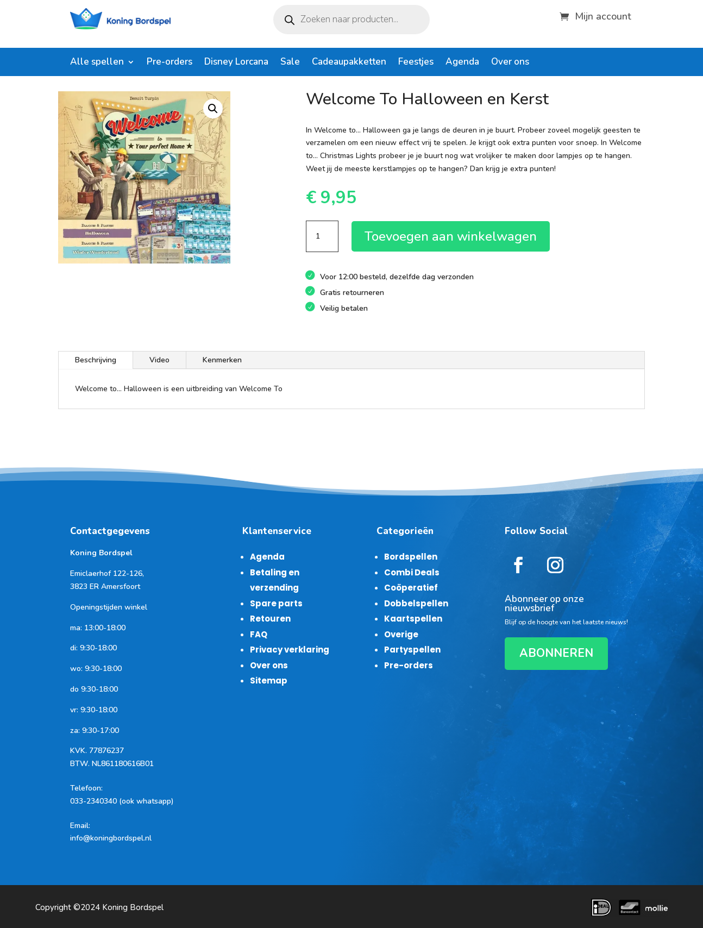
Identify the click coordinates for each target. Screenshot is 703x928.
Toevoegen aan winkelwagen (451, 236)
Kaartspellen (413, 618)
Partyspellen (412, 649)
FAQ (258, 634)
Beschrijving (95, 360)
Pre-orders (169, 63)
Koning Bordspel (133, 907)
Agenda (462, 63)
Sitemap (268, 680)
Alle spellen (97, 63)
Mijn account (603, 15)
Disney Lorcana (236, 63)
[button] (213, 108)
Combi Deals (412, 572)
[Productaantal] (322, 236)
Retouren (270, 618)
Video (159, 360)
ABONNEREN (556, 653)
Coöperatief (411, 587)
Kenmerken (222, 360)
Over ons (510, 63)
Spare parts (276, 603)
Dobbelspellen (416, 603)
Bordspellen (410, 556)
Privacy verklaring (289, 649)
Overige (401, 634)
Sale (290, 63)
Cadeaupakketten (349, 63)
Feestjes (416, 63)
